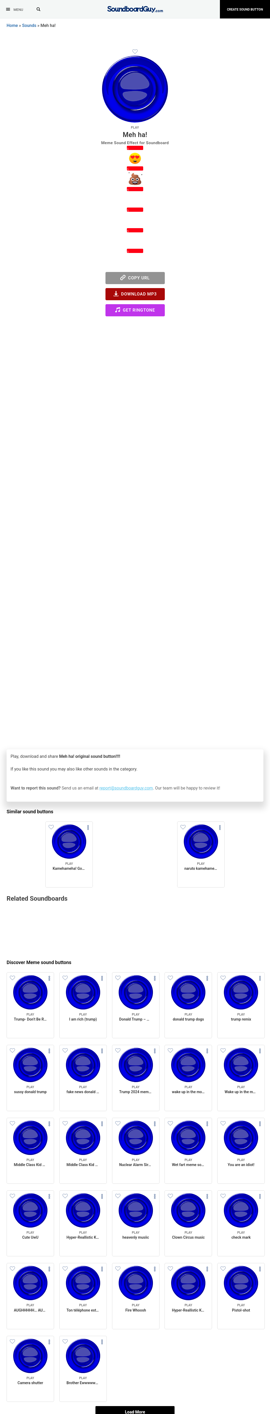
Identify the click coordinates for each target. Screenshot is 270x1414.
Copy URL (135, 277)
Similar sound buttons (30, 811)
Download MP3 (135, 294)
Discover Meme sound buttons (39, 962)
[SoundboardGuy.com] (135, 9)
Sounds (29, 25)
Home (12, 25)
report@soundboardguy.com (126, 788)
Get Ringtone (135, 310)
